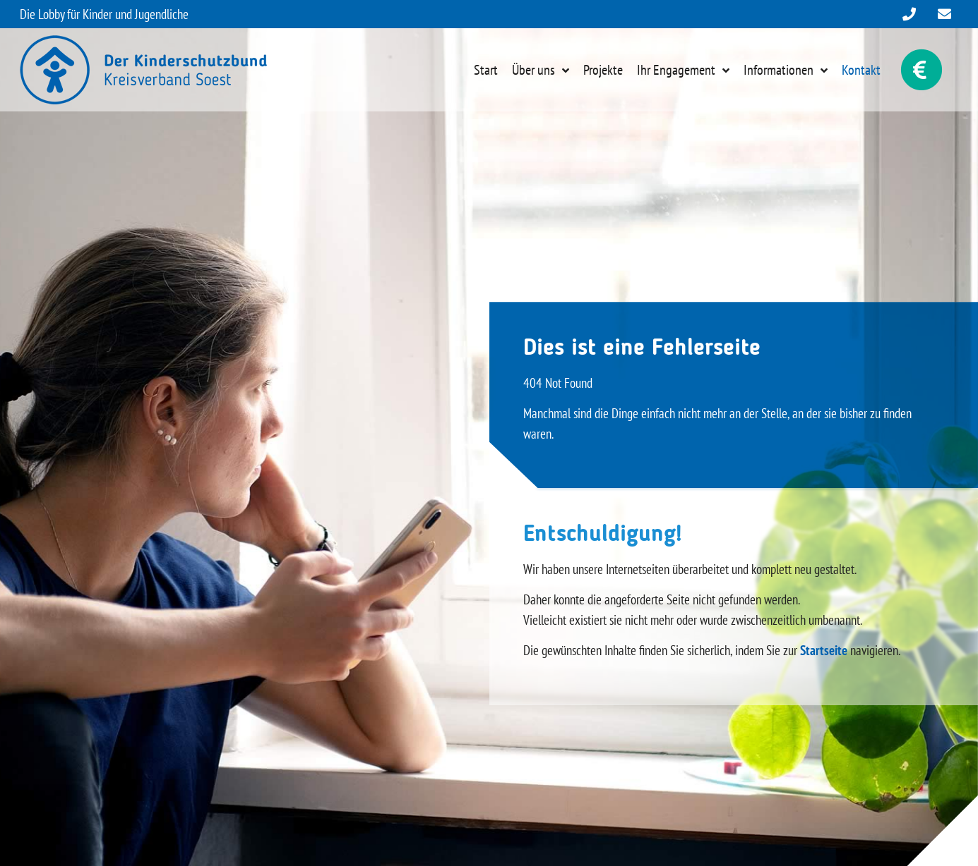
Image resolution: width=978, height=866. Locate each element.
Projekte (603, 70)
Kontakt (861, 70)
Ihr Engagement (676, 70)
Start (486, 70)
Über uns (533, 70)
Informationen (778, 70)
